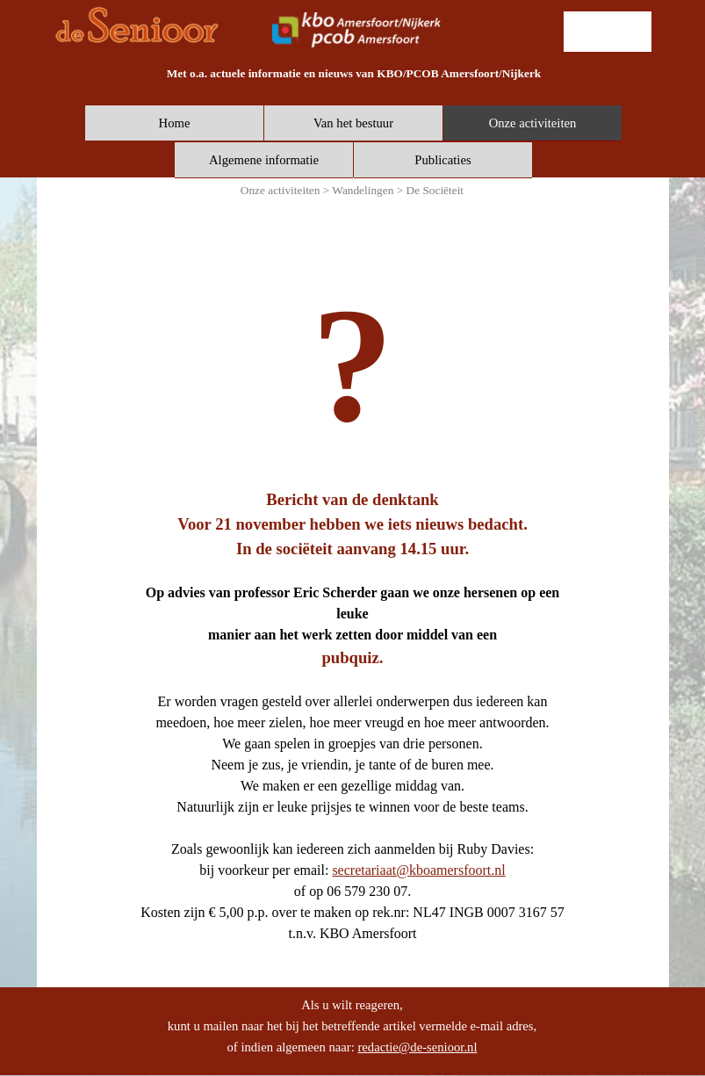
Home (175, 123)
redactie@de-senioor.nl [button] (417, 1047)
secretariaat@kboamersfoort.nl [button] (418, 870)
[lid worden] (607, 31)
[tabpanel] (354, 72)
